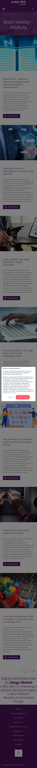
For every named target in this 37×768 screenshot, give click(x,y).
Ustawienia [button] (10, 397)
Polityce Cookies (11, 392)
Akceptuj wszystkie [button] (23, 397)
